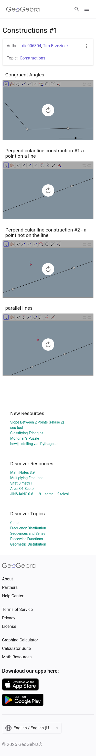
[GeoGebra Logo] (23, 9)
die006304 (31, 45)
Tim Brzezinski (56, 45)
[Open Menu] (87, 9)
